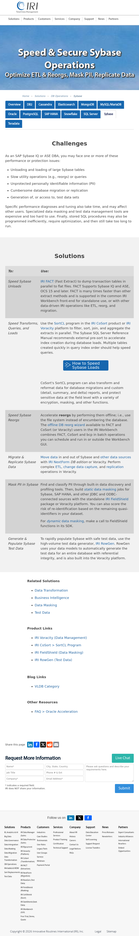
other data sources (115, 457)
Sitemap (111, 931)
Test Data (42, 612)
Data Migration (10, 853)
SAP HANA (51, 114)
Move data (49, 457)
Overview (14, 104)
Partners (113, 19)
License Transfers (93, 848)
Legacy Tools (42, 849)
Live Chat (122, 758)
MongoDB (87, 104)
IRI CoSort (99, 323)
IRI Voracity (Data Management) (61, 638)
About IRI (73, 833)
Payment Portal (43, 865)
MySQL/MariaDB (110, 104)
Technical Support (60, 848)
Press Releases (108, 833)
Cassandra (45, 104)
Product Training (60, 840)
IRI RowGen (105, 543)
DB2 (29, 104)
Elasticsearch (66, 104)
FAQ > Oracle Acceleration (56, 711)
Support (89, 19)
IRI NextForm (59, 462)
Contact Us (74, 845)
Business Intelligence (52, 598)
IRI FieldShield (117, 499)
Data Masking (46, 605)
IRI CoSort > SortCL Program (58, 645)
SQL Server (91, 114)
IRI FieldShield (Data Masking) (59, 652)
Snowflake (70, 114)
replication (115, 467)
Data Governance (11, 841)
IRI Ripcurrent (26, 847)
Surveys (40, 857)
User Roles (41, 845)
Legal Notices (75, 849)
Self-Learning (91, 840)
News (101, 19)
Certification (58, 844)
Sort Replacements (12, 873)
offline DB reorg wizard (66, 425)
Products (29, 19)
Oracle (12, 114)
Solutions (13, 19)
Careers (73, 841)
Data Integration (11, 845)
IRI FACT (47, 281)
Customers (44, 19)
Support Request (93, 844)
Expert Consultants (126, 833)
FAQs (72, 853)
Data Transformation (51, 590)
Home (25, 96)
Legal (98, 931)
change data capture (80, 467)
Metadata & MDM (11, 868)
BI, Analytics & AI (11, 833)
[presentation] (69, 800)
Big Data (7, 837)
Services (59, 19)
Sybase (77, 96)
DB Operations (59, 96)
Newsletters (107, 837)
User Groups (42, 853)
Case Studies (42, 837)
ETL (58, 467)
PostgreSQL (30, 114)
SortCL (59, 323)
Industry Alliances (125, 837)
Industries (41, 833)
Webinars (41, 861)
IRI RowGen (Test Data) (53, 660)
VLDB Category (47, 686)
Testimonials (42, 841)
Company (74, 19)
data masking (100, 489)
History (72, 837)
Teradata (13, 123)
